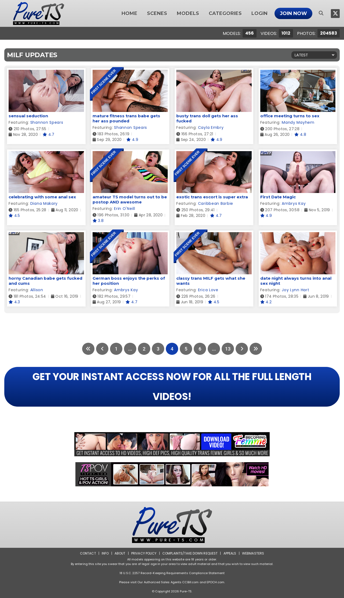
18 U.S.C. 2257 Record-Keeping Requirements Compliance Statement (172, 573)
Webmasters (253, 553)
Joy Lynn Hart (295, 290)
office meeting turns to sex (289, 115)
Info (105, 553)
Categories (225, 13)
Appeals (230, 553)
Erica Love (208, 290)
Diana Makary (44, 203)
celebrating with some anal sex (42, 196)
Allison (36, 290)
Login (259, 13)
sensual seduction (28, 115)
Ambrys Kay (294, 203)
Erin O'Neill (124, 208)
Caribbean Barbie (215, 203)
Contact (88, 553)
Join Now (293, 13)
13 (227, 349)
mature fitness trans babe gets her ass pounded (126, 118)
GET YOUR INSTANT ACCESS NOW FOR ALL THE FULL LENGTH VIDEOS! (171, 386)
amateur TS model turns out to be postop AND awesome (130, 199)
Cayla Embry (211, 127)
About (120, 553)
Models (188, 13)
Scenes (157, 13)
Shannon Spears (46, 122)
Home (129, 13)
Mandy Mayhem (298, 122)
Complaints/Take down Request (190, 553)
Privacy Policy (144, 553)
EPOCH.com (215, 582)
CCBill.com (190, 582)
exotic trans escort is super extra (212, 196)
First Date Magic (278, 196)
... (130, 349)
